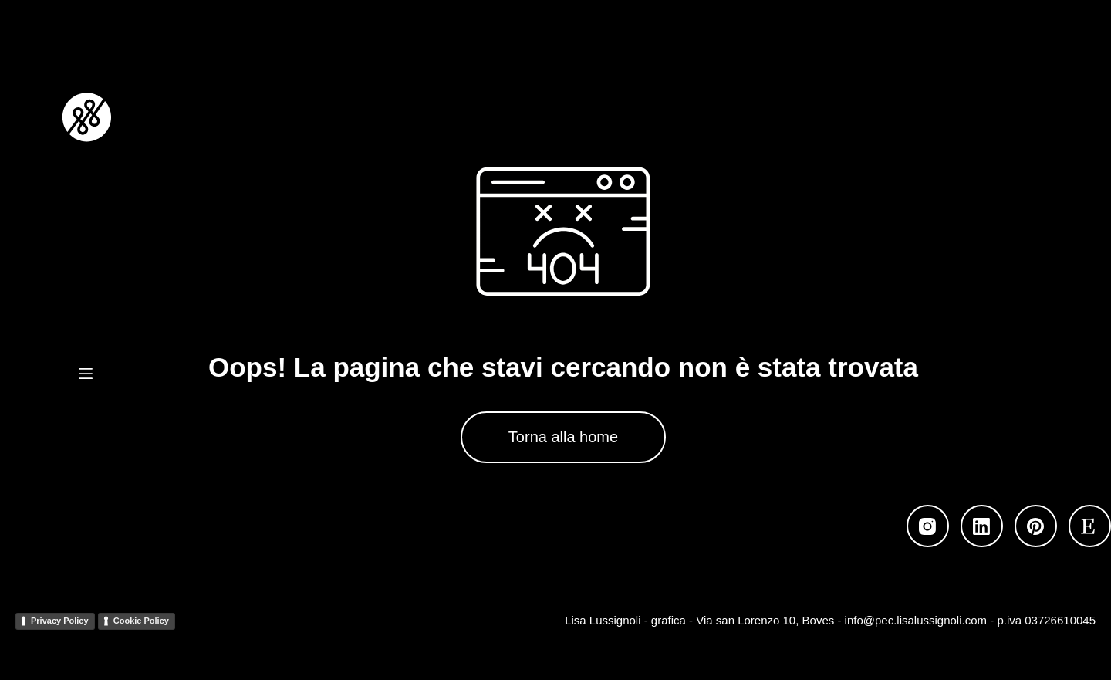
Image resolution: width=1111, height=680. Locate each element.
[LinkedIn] (982, 526)
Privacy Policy (60, 620)
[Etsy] (1090, 526)
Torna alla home (563, 436)
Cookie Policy (141, 620)
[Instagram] (928, 526)
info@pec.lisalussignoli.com (916, 620)
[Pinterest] (1036, 526)
